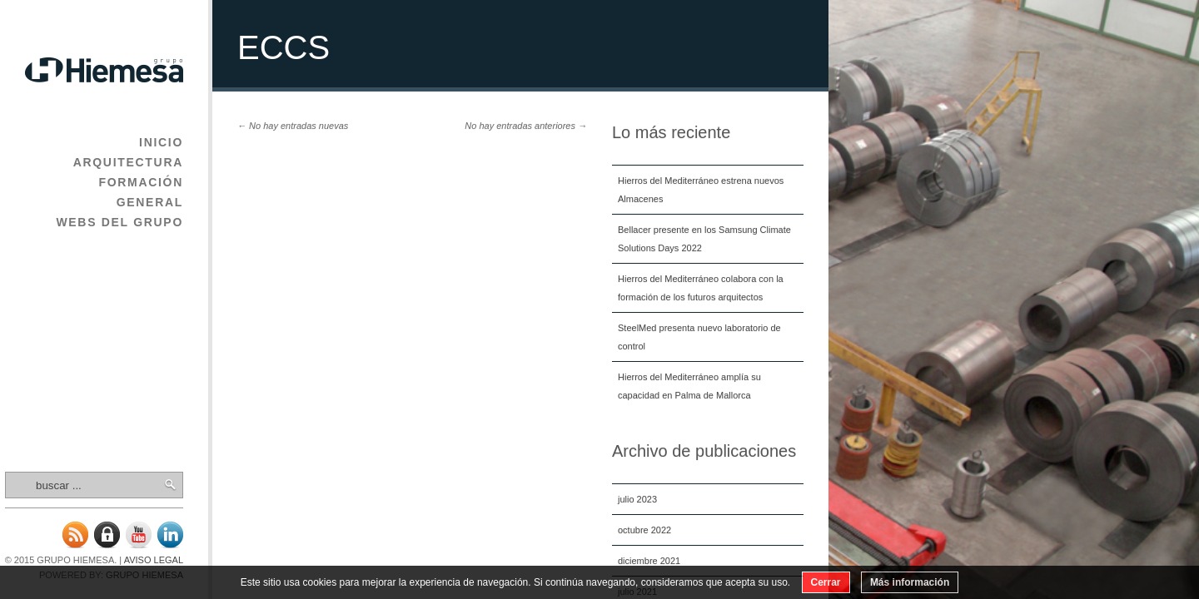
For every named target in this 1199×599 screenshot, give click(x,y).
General (150, 202)
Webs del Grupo (119, 222)
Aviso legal (153, 560)
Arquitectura (128, 162)
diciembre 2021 (649, 561)
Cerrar (826, 582)
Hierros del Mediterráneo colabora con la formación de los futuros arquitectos (701, 288)
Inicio (161, 142)
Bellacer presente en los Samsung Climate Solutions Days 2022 (704, 239)
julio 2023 (637, 499)
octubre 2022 (644, 530)
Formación (140, 182)
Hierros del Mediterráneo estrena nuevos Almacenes (701, 190)
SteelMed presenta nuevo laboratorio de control (699, 337)
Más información (909, 582)
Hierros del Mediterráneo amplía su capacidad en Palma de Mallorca (689, 386)
